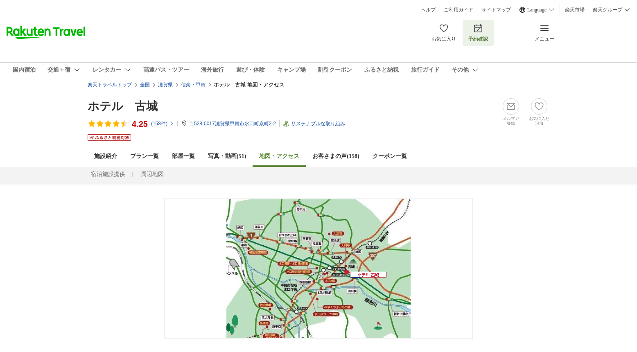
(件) (162, 123)
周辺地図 (152, 174)
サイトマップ (496, 10)
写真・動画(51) (227, 156)
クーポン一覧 (390, 156)
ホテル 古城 (123, 106)
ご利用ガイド (458, 10)
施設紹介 (105, 156)
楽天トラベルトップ (110, 85)
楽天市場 (575, 10)
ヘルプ (428, 10)
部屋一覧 (183, 156)
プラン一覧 (144, 156)
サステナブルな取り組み (318, 123)
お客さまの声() (335, 156)
